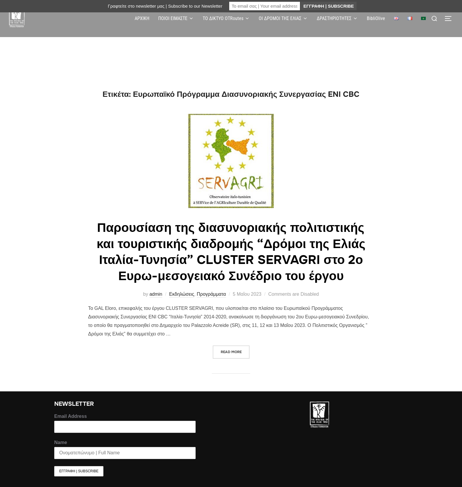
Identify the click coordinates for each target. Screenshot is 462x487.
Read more (235, 349)
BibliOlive (376, 18)
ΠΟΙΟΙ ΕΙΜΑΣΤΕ (176, 18)
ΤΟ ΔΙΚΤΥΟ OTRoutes (226, 18)
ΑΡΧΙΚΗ (142, 18)
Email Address (70, 416)
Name (60, 442)
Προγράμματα (211, 294)
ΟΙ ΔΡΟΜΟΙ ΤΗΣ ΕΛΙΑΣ (283, 18)
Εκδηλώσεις (181, 294)
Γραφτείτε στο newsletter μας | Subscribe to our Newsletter (165, 6)
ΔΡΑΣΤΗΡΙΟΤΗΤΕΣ (337, 18)
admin (155, 294)
